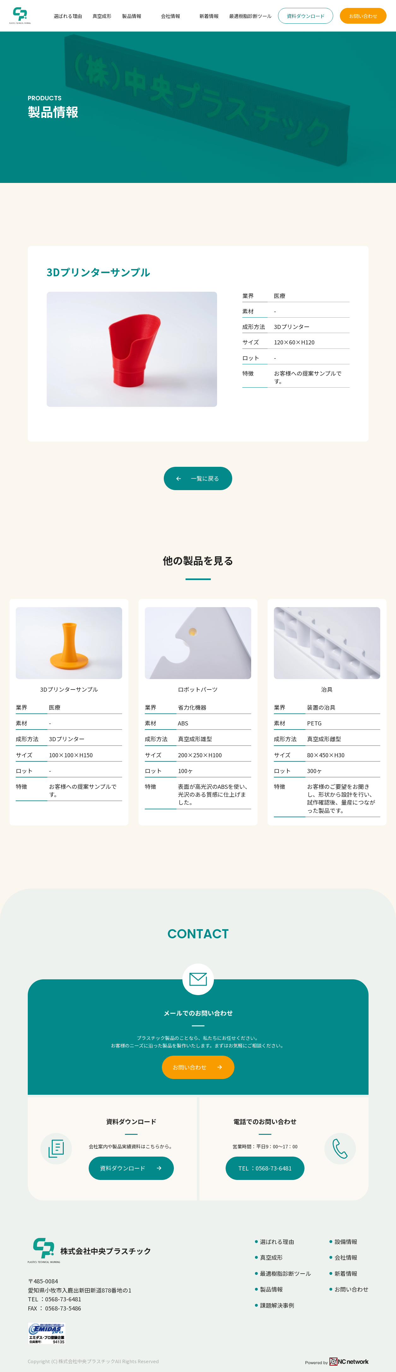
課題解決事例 (277, 1305)
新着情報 (208, 15)
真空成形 (101, 15)
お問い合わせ (363, 15)
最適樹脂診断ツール (250, 15)
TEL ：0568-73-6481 (265, 1168)
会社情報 (170, 15)
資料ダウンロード (306, 15)
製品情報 (131, 15)
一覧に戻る (205, 478)
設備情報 (345, 1241)
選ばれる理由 (68, 15)
